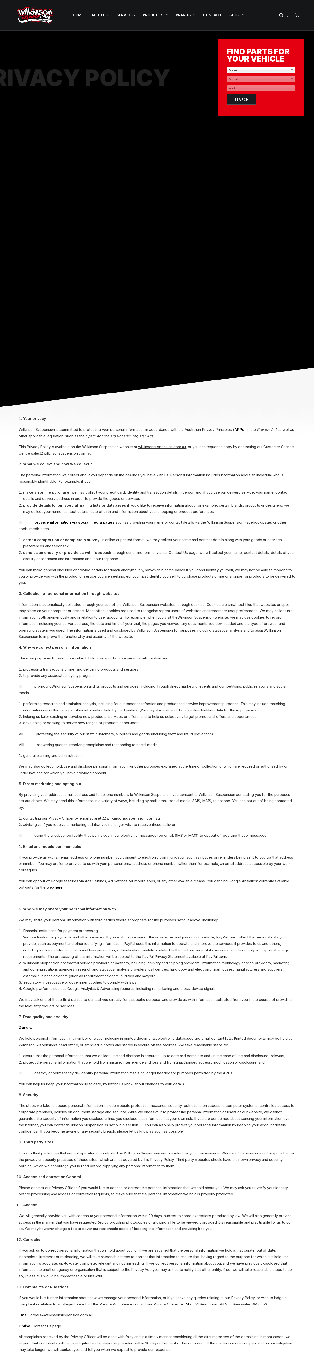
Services (126, 15)
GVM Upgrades (179, 1236)
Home (78, 15)
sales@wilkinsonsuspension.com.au (55, 1261)
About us (226, 1236)
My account (281, 1236)
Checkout (279, 1253)
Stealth (70, 1327)
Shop (236, 15)
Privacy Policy (135, 1327)
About (100, 15)
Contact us (227, 1270)
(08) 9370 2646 (28, 1255)
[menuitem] (78, 15)
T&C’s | (154, 1327)
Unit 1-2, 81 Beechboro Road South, (60, 1232)
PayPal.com (216, 684)
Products (155, 15)
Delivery (278, 1270)
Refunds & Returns (175, 1327)
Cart (274, 1245)
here (59, 614)
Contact (212, 15)
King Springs (176, 1270)
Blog (222, 1253)
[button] (282, 15)
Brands (185, 15)
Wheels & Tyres (179, 1253)
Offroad (172, 1228)
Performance (177, 1245)
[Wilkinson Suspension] (35, 15)
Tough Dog (175, 1262)
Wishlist (278, 1262)
